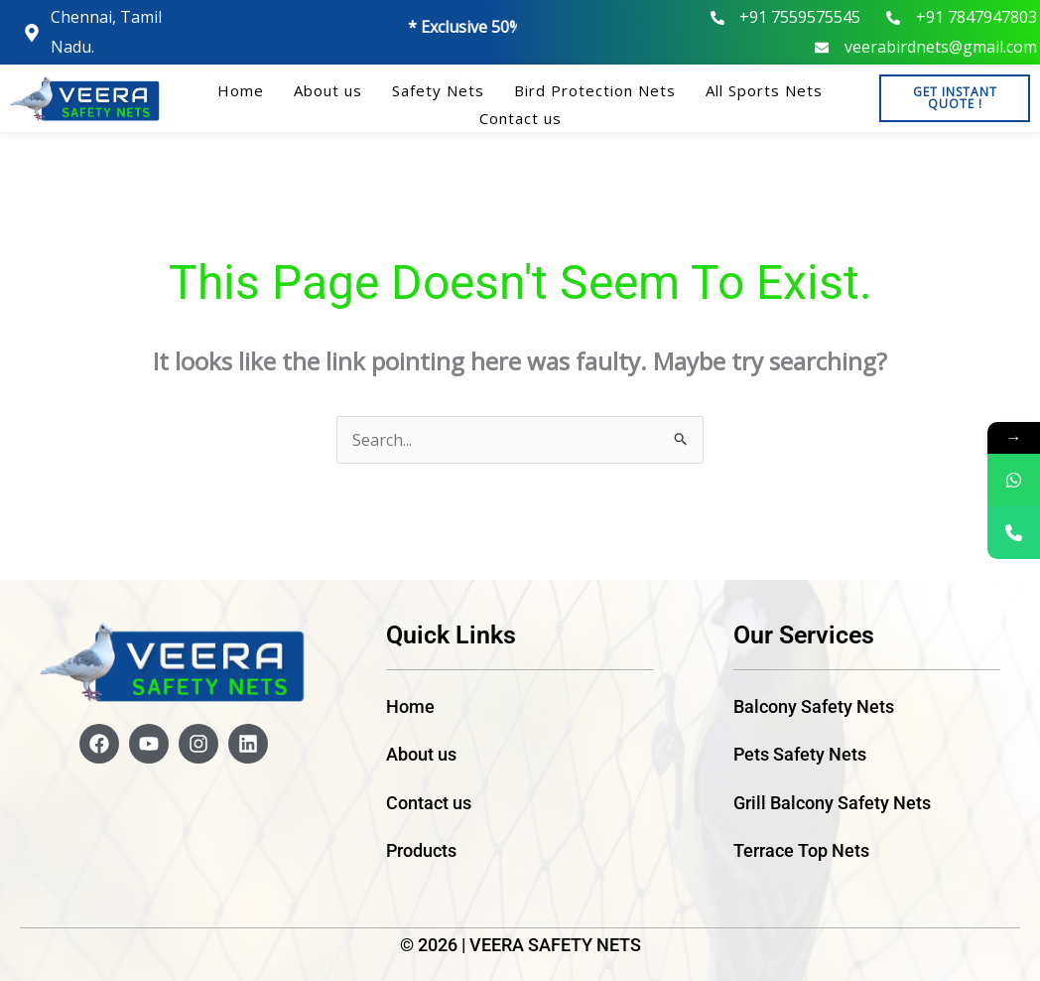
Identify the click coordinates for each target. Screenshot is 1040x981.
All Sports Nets (764, 90)
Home (240, 90)
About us (328, 90)
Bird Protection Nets (595, 90)
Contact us (520, 118)
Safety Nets (438, 90)
